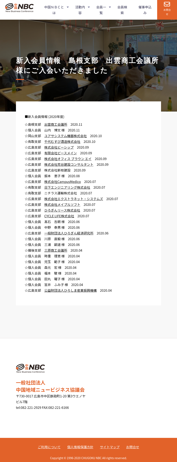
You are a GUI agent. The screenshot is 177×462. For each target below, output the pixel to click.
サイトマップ (110, 446)
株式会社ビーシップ (59, 147)
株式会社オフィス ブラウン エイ (67, 158)
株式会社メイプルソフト (62, 204)
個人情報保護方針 (80, 446)
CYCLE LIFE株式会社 (59, 215)
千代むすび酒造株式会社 (62, 141)
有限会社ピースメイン (60, 152)
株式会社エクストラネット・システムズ (73, 198)
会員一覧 (101, 9)
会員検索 (122, 9)
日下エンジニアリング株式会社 (67, 187)
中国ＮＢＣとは (54, 9)
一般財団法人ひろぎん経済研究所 (68, 233)
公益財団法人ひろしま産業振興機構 (70, 290)
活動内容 (80, 9)
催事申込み (144, 9)
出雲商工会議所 (55, 124)
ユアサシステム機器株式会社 (65, 135)
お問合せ (167, 12)
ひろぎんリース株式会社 (62, 210)
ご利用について (49, 446)
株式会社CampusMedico (62, 181)
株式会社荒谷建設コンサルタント (68, 164)
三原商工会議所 (55, 250)
